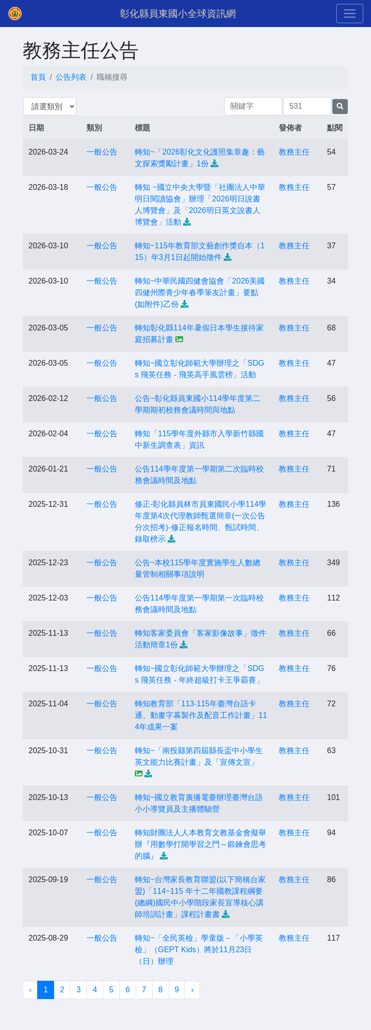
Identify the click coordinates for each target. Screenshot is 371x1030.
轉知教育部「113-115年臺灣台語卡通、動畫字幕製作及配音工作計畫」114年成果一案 (201, 715)
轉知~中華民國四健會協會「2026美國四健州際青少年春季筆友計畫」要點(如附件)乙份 (200, 292)
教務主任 (294, 152)
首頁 (38, 77)
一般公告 (101, 152)
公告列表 (71, 77)
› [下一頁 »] (192, 990)
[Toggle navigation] (349, 13)
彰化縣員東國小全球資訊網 (178, 13)
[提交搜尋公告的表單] (340, 106)
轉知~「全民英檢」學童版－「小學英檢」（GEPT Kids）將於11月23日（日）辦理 (199, 949)
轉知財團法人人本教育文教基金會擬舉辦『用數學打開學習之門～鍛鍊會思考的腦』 (200, 844)
